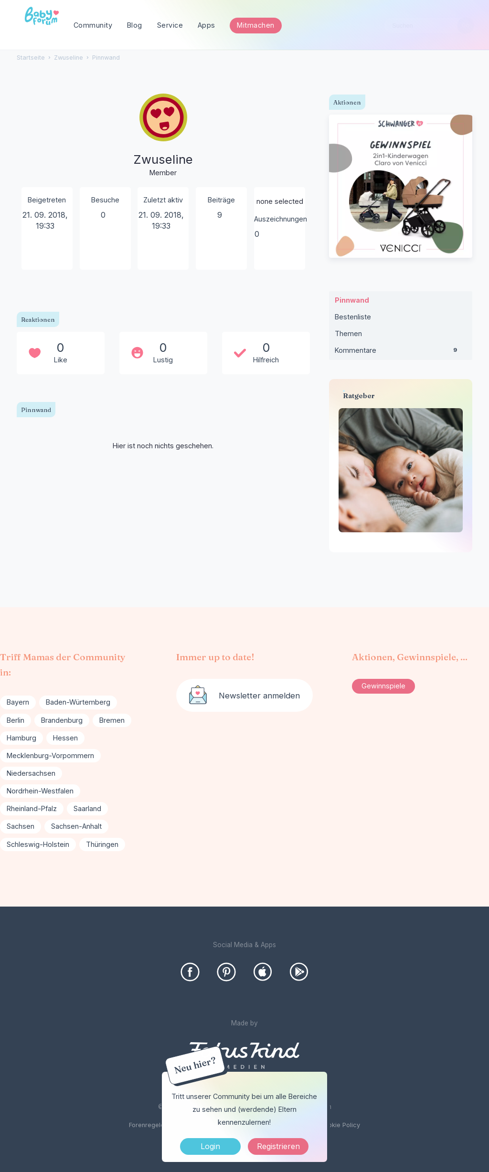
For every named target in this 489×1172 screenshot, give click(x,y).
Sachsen (20, 826)
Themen (348, 333)
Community (93, 25)
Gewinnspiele (383, 686)
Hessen (65, 738)
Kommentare (401, 352)
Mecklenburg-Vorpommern (50, 755)
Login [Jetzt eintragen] (210, 1146)
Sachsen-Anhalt (76, 826)
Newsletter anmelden (259, 695)
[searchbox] (429, 25)
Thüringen (102, 844)
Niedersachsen (31, 773)
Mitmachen (256, 25)
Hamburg (21, 738)
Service (170, 25)
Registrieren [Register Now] (278, 1146)
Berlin (15, 720)
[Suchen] (465, 25)
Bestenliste (353, 317)
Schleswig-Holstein (38, 844)
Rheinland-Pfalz (32, 808)
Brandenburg (62, 720)
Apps (206, 25)
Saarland (87, 808)
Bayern (18, 702)
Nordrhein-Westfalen (40, 791)
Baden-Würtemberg (78, 702)
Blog (134, 25)
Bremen (112, 720)
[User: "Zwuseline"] (163, 136)
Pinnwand (352, 300)
